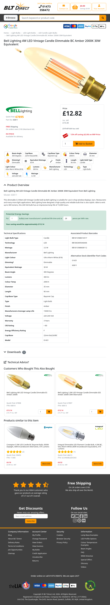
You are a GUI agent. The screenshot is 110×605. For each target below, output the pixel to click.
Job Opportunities (15, 549)
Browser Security (63, 538)
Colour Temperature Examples (89, 543)
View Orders (37, 542)
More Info (46, 463)
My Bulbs (36, 549)
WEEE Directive (87, 556)
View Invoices (37, 546)
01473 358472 (45, 8)
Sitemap (11, 553)
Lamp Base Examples (89, 535)
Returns (35, 561)
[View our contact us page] (64, 7)
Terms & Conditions (16, 546)
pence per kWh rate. (81, 218)
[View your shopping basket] (81, 7)
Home (6, 33)
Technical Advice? (16, 362)
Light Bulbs (15, 33)
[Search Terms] (59, 18)
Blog (10, 535)
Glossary (84, 563)
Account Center (39, 531)
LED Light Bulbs (29, 33)
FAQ (82, 552)
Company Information (18, 531)
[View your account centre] (99, 7)
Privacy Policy (62, 542)
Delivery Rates (14, 542)
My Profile (36, 535)
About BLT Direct (15, 538)
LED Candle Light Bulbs (47, 33)
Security (60, 531)
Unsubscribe (37, 557)
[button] (104, 394)
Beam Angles (86, 548)
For (7, 218)
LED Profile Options (89, 538)
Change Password (39, 538)
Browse (10, 17)
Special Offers (86, 559)
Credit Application (39, 553)
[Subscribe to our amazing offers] (31, 516)
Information (86, 531)
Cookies (60, 535)
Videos (83, 567)
